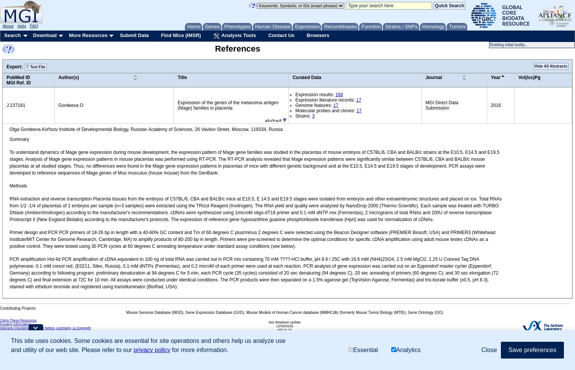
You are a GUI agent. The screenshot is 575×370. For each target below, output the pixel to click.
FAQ (34, 26)
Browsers (318, 35)
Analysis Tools (234, 35)
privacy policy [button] (152, 350)
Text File (35, 67)
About (8, 26)
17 (358, 100)
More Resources (88, 35)
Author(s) (68, 77)
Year (495, 77)
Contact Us (281, 35)
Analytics (406, 350)
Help (21, 26)
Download (45, 35)
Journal (434, 77)
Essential (363, 350)
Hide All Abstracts (551, 66)
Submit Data (134, 35)
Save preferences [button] (532, 350)
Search (12, 35)
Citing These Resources (18, 320)
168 (339, 94)
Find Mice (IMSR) (181, 35)
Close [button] (489, 350)
